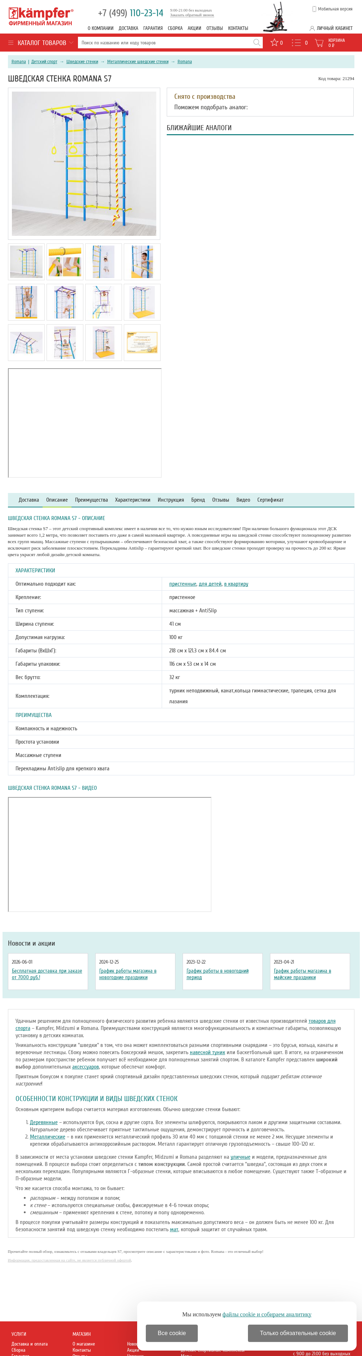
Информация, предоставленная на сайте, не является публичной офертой (69, 1260)
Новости (134, 1344)
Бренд (198, 500)
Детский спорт (44, 62)
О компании (101, 28)
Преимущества (91, 500)
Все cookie (172, 1333)
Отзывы (214, 28)
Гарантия (153, 28)
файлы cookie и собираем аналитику (266, 1314)
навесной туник (207, 1052)
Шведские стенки (82, 62)
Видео (243, 500)
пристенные (182, 583)
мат (174, 1229)
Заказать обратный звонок (192, 15)
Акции (194, 28)
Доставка (128, 28)
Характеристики (133, 500)
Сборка (175, 28)
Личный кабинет (335, 28)
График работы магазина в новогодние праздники (128, 974)
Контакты (238, 28)
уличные (240, 1157)
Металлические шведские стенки (138, 62)
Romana (19, 62)
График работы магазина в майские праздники (302, 974)
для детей (210, 583)
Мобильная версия (335, 9)
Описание (57, 500)
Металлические (47, 1136)
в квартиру (236, 583)
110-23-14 (130, 13)
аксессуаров (85, 1066)
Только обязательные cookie (298, 1333)
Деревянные (44, 1122)
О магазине (84, 1344)
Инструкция (171, 500)
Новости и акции (31, 943)
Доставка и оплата (30, 1344)
